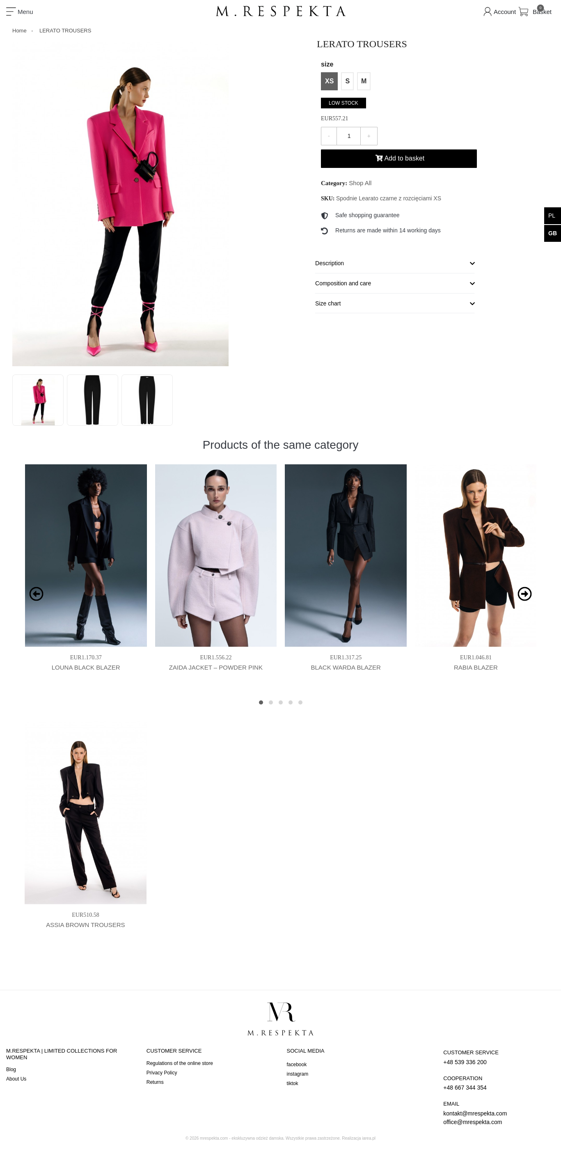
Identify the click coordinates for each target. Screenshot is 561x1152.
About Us (16, 1079)
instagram (298, 1074)
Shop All (360, 182)
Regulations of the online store (180, 1063)
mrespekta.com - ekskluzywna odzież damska (241, 1138)
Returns (155, 1082)
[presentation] (36, 594)
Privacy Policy (162, 1073)
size (327, 64)
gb (552, 233)
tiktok (292, 1083)
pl (551, 215)
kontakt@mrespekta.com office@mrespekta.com (497, 1112)
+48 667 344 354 (497, 1082)
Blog (11, 1069)
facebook (297, 1064)
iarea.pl (369, 1138)
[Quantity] (349, 136)
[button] (261, 702)
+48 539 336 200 (497, 1057)
